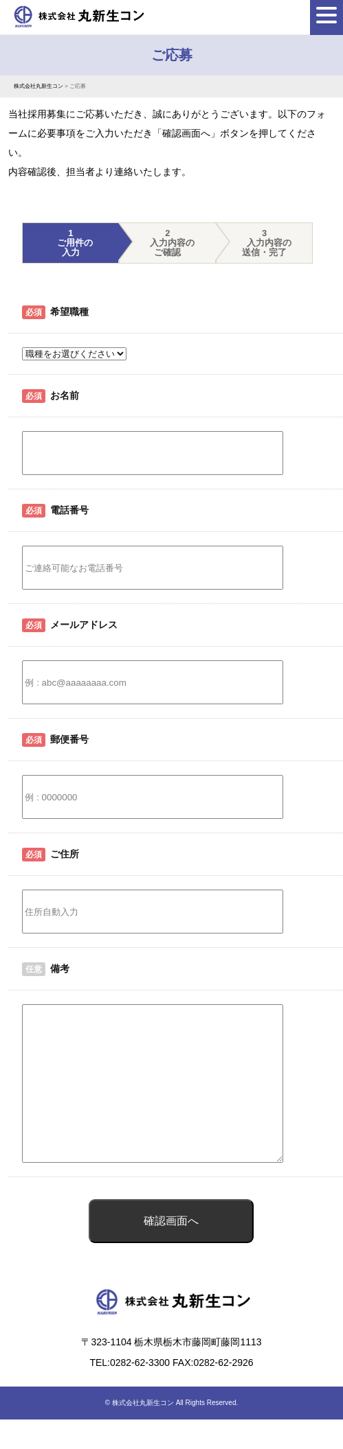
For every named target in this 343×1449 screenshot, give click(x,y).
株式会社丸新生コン (143, 1433)
